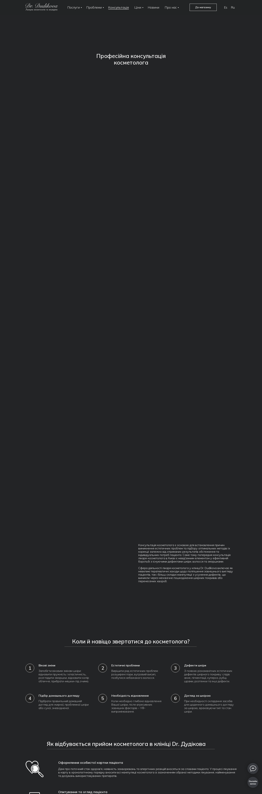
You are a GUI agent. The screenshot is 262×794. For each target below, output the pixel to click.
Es (225, 7)
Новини (153, 7)
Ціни (137, 7)
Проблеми (94, 7)
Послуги (73, 7)
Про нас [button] (171, 7)
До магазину (203, 7)
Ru (233, 7)
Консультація (118, 7)
